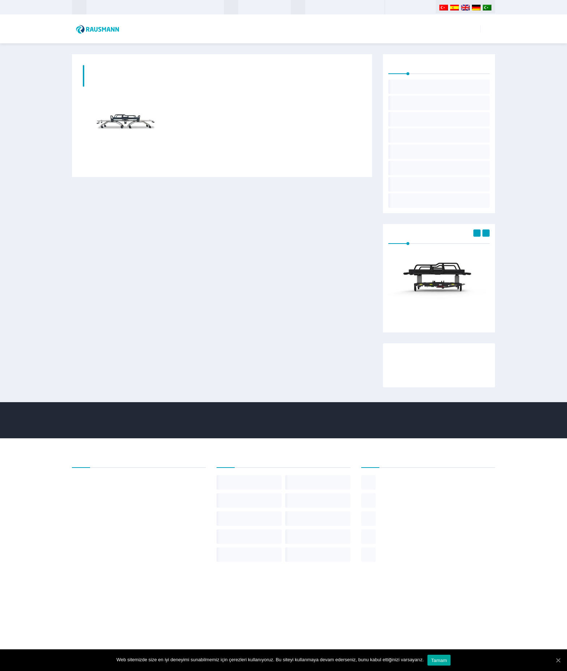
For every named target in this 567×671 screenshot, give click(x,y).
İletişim (463, 29)
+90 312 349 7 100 (327, 7)
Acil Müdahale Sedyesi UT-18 (439, 315)
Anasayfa (328, 29)
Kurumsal (372, 29)
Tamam (439, 660)
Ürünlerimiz (420, 29)
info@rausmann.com (264, 7)
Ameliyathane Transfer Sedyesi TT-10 (125, 158)
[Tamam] (558, 660)
